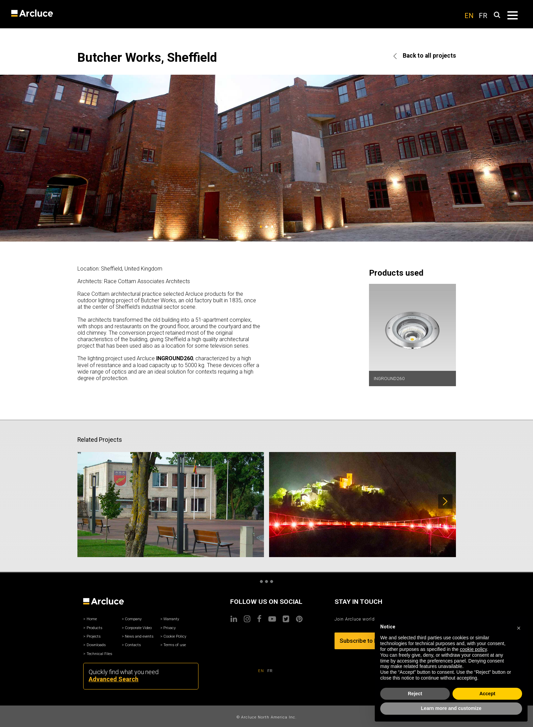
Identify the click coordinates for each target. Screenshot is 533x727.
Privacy (169, 628)
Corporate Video (138, 628)
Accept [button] (487, 693)
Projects (94, 636)
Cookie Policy (174, 636)
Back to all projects (425, 55)
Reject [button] (415, 693)
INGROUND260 (389, 378)
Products (94, 628)
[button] (518, 627)
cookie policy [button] (473, 649)
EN (469, 16)
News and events (139, 636)
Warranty (171, 619)
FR (483, 16)
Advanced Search (113, 679)
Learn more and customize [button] (451, 708)
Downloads (96, 645)
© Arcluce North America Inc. (267, 717)
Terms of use (174, 645)
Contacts (133, 645)
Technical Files (99, 654)
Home (92, 619)
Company (133, 619)
